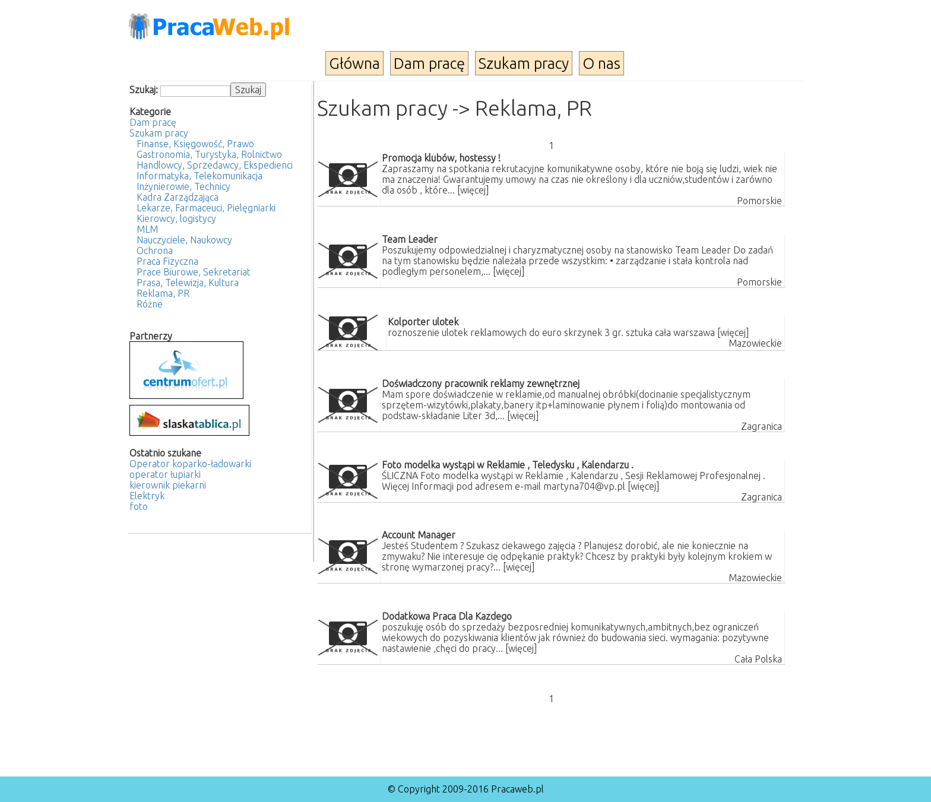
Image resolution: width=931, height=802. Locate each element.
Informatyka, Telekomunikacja (199, 175)
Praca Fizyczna (167, 261)
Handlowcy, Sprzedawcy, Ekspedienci (215, 165)
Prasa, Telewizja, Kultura (188, 282)
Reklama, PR (163, 293)
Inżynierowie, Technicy (183, 186)
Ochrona (155, 250)
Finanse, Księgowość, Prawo (195, 143)
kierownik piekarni (167, 485)
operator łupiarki (165, 474)
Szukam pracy (524, 63)
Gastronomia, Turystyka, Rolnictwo (209, 154)
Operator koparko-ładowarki (190, 463)
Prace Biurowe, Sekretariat (194, 272)
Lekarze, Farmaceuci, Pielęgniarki (206, 207)
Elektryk (146, 495)
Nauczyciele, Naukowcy (184, 239)
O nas (601, 63)
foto (138, 506)
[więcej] (473, 190)
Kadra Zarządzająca (177, 197)
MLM (147, 229)
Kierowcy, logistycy (176, 218)
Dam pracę (429, 63)
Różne (150, 304)
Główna (354, 63)
